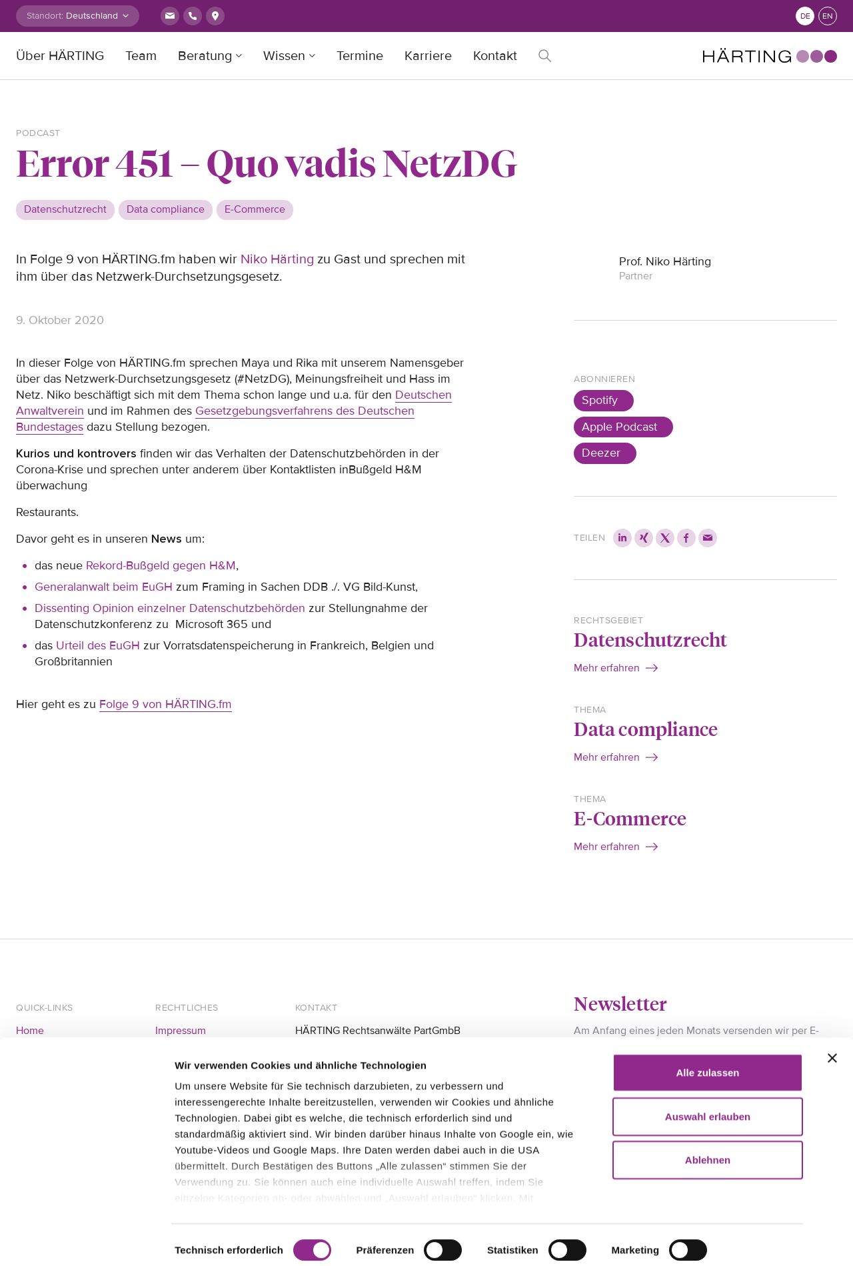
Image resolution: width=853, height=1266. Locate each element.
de (805, 16)
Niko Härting (277, 259)
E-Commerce (630, 817)
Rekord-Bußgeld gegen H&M (161, 565)
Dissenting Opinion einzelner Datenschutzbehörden (170, 608)
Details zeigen (208, 1239)
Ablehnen (707, 1129)
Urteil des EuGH (98, 645)
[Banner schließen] (832, 1028)
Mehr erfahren (607, 668)
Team (141, 56)
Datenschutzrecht (650, 639)
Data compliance (646, 728)
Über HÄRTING (60, 56)
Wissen (284, 56)
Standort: (45, 15)
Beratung (205, 56)
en (827, 16)
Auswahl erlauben (707, 1085)
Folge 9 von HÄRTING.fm (165, 704)
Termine (360, 56)
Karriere (428, 56)
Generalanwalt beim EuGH (104, 586)
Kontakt (495, 56)
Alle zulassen (707, 1042)
